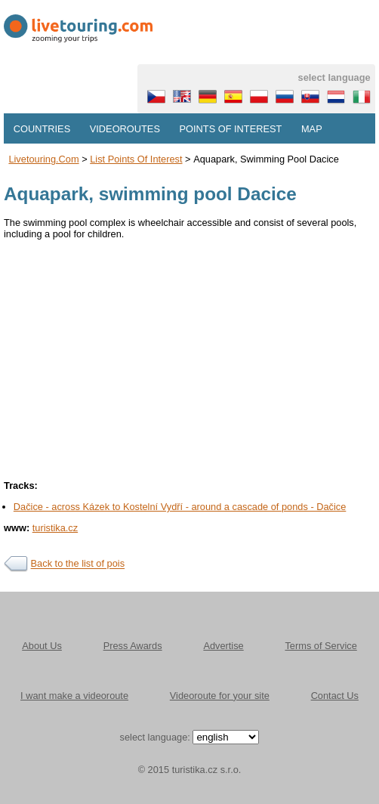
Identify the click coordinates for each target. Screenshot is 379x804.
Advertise (223, 645)
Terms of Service (320, 645)
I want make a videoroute (74, 695)
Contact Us (335, 695)
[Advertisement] (189, 355)
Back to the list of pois (78, 564)
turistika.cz (55, 527)
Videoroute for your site (220, 695)
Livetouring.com (43, 159)
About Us (42, 645)
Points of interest (231, 129)
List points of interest (136, 159)
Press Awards (132, 645)
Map (311, 129)
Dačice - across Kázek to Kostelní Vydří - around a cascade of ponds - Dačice (180, 506)
